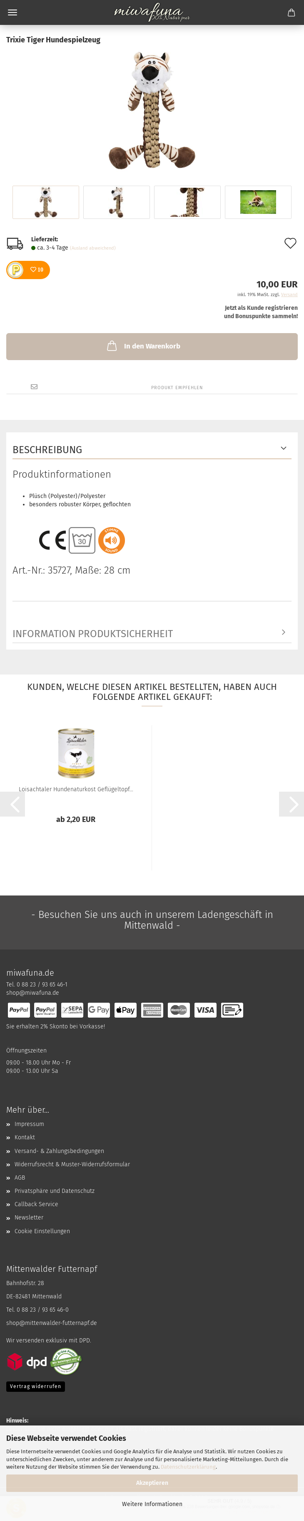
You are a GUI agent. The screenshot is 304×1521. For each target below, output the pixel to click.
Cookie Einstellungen (42, 1231)
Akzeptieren (152, 1483)
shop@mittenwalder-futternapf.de (51, 1323)
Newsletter (29, 1217)
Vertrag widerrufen (35, 1386)
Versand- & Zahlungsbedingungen (59, 1151)
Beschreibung (47, 450)
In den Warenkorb (142, 345)
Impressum (29, 1124)
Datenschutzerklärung (188, 1467)
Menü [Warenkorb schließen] (12, 12)
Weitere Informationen (152, 1504)
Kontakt (25, 1137)
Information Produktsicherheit (92, 634)
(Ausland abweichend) (93, 248)
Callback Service (36, 1204)
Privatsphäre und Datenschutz (55, 1191)
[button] (12, 804)
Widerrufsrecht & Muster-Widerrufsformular (72, 1164)
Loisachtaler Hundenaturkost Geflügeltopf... (76, 789)
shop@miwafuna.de (32, 992)
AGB (20, 1177)
